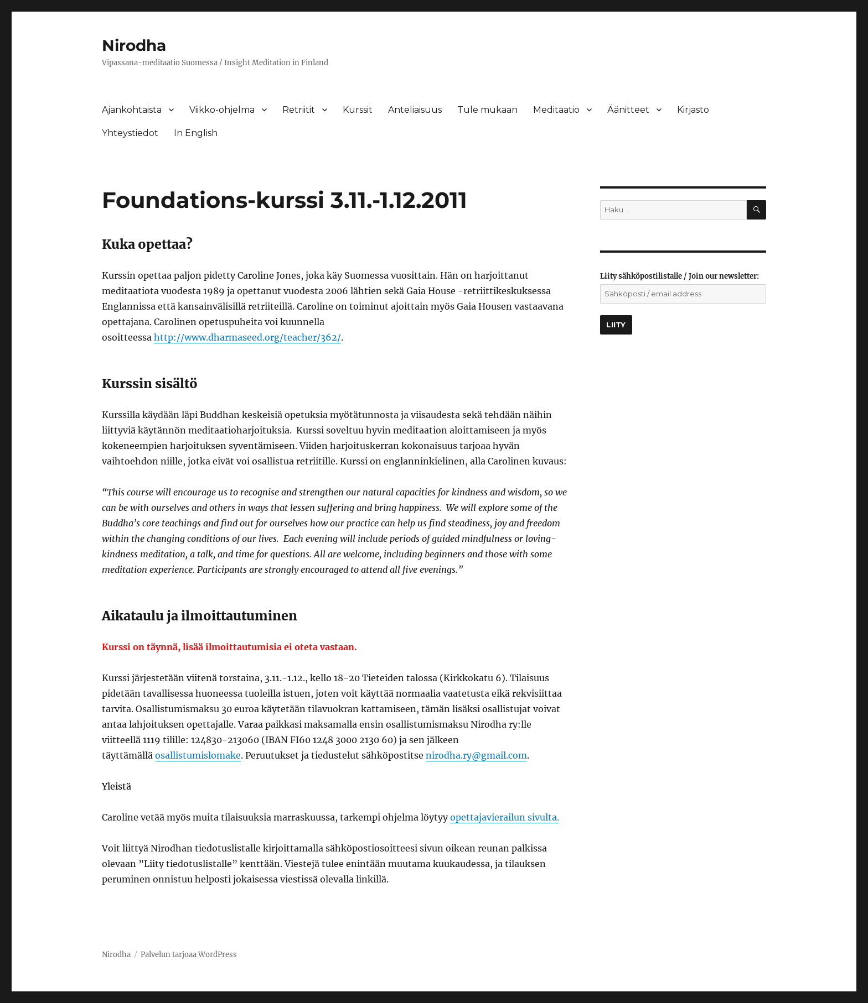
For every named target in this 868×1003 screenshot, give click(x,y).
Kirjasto (693, 110)
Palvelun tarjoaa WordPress (189, 954)
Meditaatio (556, 110)
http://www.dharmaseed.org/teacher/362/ (247, 337)
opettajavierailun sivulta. (504, 817)
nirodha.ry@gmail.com (476, 755)
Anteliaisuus (415, 110)
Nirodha (134, 45)
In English (196, 133)
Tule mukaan (487, 110)
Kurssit (358, 110)
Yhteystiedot (130, 133)
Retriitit (298, 110)
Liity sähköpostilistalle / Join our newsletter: (679, 276)
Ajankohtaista (132, 110)
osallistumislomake (198, 755)
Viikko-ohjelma (222, 110)
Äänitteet (628, 110)
